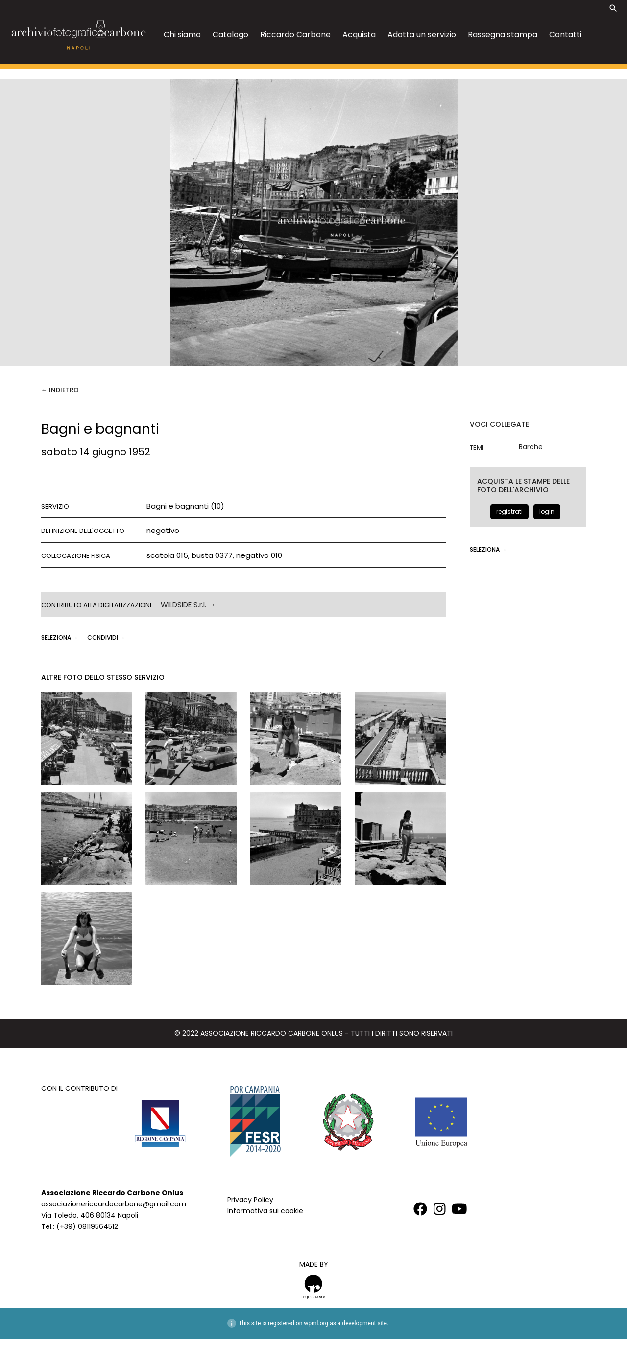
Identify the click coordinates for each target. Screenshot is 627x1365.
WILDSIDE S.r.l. (183, 605)
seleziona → (60, 637)
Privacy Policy (250, 1199)
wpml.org (316, 1323)
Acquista (359, 34)
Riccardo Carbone (295, 34)
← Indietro (60, 389)
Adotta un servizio (421, 34)
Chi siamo (182, 34)
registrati (509, 512)
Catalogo (230, 34)
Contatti (565, 34)
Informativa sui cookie (265, 1211)
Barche (531, 447)
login (547, 512)
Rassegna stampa (502, 34)
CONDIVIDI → (106, 637)
